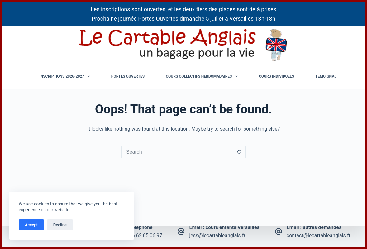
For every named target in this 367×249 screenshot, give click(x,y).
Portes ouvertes (128, 76)
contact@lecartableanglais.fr (318, 235)
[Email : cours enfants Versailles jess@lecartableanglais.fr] (181, 231)
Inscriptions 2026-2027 (65, 76)
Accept (31, 225)
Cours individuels (276, 76)
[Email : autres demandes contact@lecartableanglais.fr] (278, 231)
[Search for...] (177, 152)
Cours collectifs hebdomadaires (203, 76)
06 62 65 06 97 (145, 235)
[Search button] (239, 152)
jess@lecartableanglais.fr (217, 235)
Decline (60, 225)
